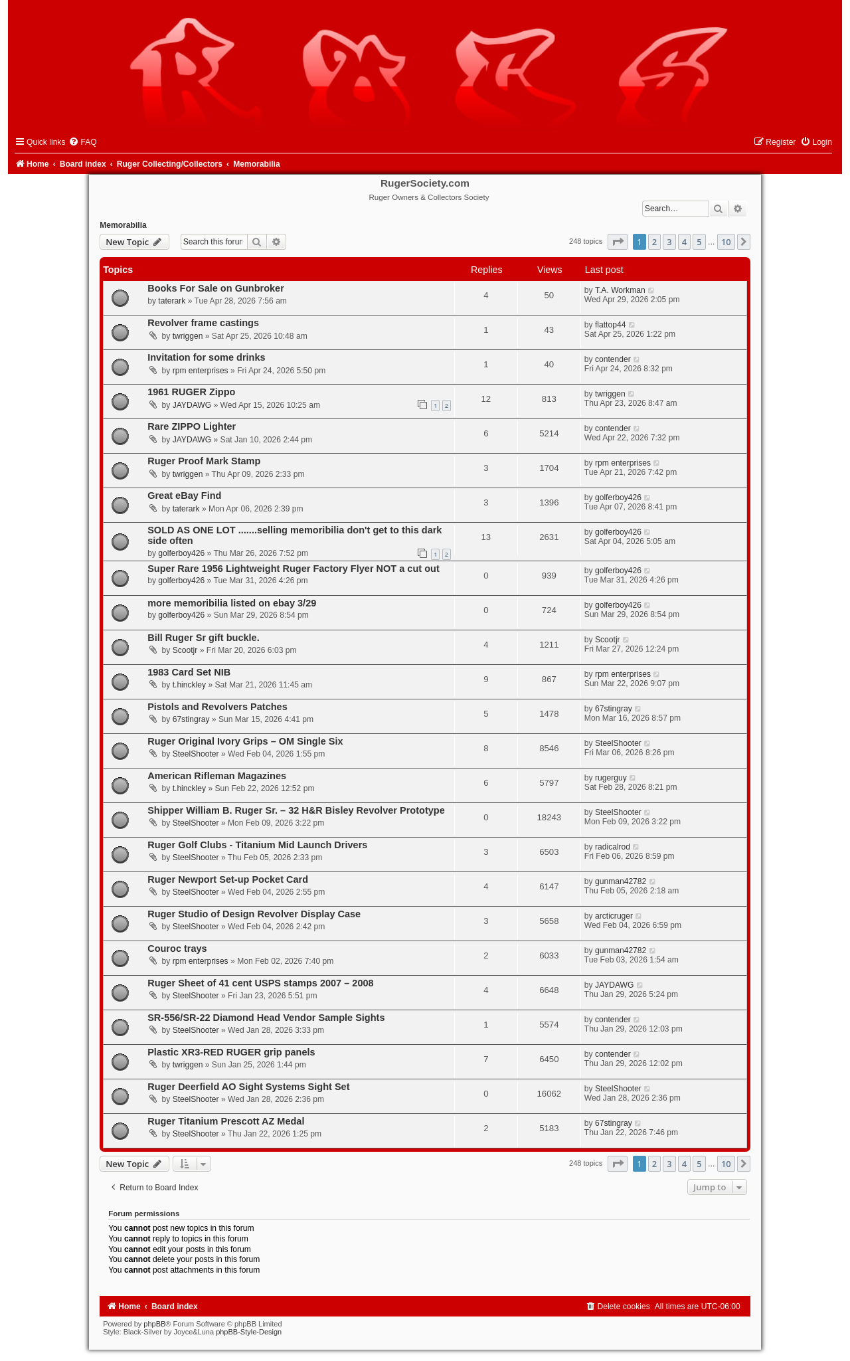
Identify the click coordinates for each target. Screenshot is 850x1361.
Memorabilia (123, 225)
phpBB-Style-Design (249, 1332)
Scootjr (185, 650)
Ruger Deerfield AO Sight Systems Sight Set (248, 1086)
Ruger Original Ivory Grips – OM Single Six (245, 741)
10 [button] (726, 242)
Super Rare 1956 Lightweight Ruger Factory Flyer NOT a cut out (293, 568)
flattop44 (610, 324)
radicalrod (612, 847)
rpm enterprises (200, 370)
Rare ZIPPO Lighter (191, 426)
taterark (171, 301)
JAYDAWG (192, 405)
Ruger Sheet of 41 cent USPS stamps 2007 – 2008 (260, 983)
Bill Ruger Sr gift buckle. (203, 637)
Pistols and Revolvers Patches (217, 706)
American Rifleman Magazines (216, 776)
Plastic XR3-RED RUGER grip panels (231, 1052)
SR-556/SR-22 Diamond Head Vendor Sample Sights (265, 1017)
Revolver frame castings (203, 323)
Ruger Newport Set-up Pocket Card (227, 879)
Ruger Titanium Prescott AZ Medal (225, 1121)
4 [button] (684, 242)
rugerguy (611, 777)
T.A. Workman (620, 290)
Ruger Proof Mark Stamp (203, 461)
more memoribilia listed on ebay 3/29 (231, 603)
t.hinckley (189, 684)
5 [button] (699, 242)
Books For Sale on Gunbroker (215, 288)
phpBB (154, 1324)
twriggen (188, 336)
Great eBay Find (184, 495)
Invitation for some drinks (206, 357)
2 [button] (654, 242)
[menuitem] (82, 142)
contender (613, 359)
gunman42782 (620, 881)
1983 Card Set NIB (188, 672)
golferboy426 (618, 497)
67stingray (191, 719)
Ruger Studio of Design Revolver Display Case (254, 914)
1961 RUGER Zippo (191, 392)
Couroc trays (177, 948)
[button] (618, 242)
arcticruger (614, 916)
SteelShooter (196, 754)
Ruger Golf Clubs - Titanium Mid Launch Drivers (257, 845)
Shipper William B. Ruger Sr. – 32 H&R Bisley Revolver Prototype (296, 810)
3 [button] (669, 242)
